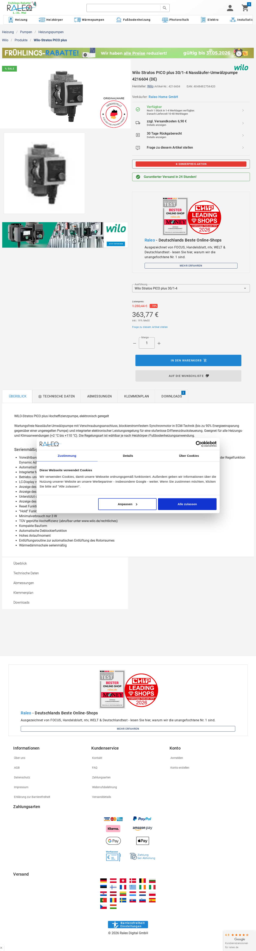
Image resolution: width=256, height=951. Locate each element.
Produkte (21, 40)
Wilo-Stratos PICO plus (50, 40)
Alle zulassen (187, 504)
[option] (65, 563)
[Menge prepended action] (134, 343)
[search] (123, 8)
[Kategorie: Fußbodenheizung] (133, 19)
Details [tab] (128, 455)
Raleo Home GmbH (163, 97)
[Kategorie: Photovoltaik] (175, 19)
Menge (145, 337)
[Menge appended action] (159, 343)
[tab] (17, 396)
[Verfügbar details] (243, 110)
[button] (230, 8)
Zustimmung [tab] (67, 455)
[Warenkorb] (245, 8)
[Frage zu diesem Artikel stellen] (243, 147)
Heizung (8, 32)
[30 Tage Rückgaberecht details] (243, 135)
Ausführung (141, 284)
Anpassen (127, 504)
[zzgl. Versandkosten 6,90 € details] (243, 123)
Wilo (5, 40)
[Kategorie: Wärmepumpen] (89, 19)
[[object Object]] (65, 235)
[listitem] (191, 110)
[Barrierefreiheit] (128, 924)
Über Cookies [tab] (189, 455)
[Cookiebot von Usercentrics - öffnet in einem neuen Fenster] (199, 444)
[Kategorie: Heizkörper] (51, 19)
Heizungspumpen (51, 32)
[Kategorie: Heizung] (17, 19)
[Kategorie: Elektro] (209, 19)
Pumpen (26, 32)
